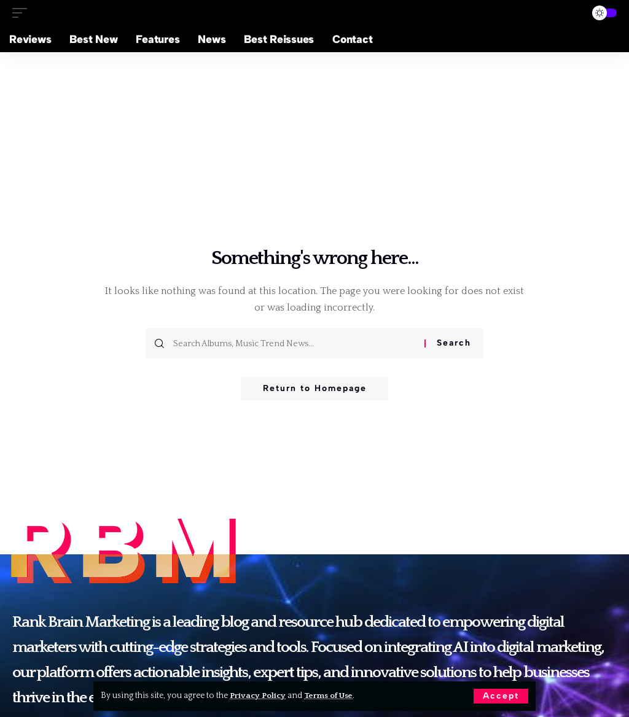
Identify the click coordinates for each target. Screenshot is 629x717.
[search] (571, 13)
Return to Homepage (315, 389)
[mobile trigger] (22, 12)
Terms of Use (330, 695)
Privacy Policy (258, 695)
